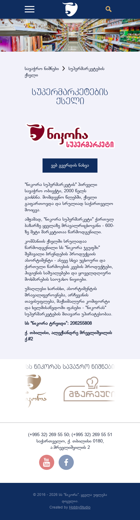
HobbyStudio (80, 507)
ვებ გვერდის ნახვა (70, 165)
